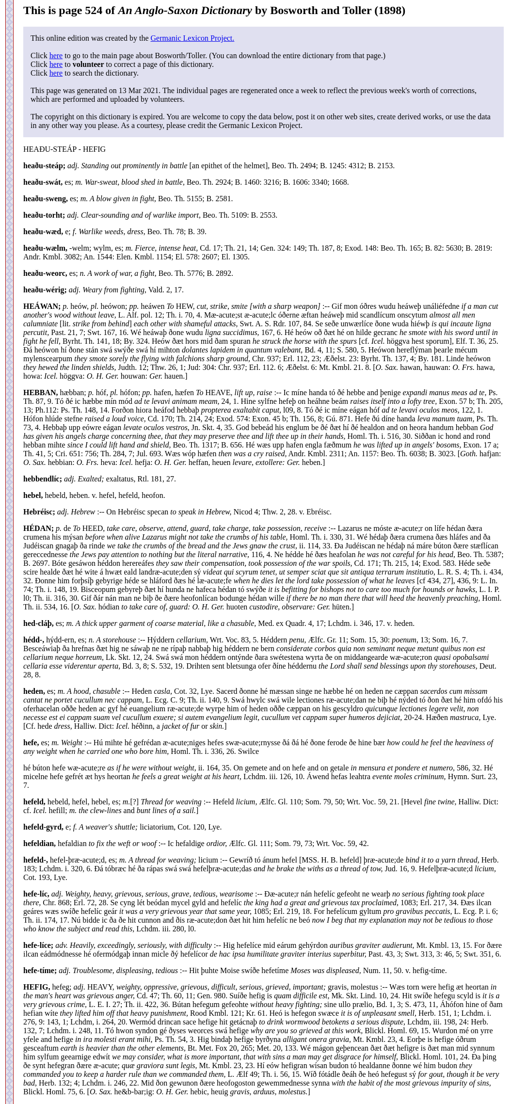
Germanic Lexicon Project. (192, 38)
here (56, 55)
